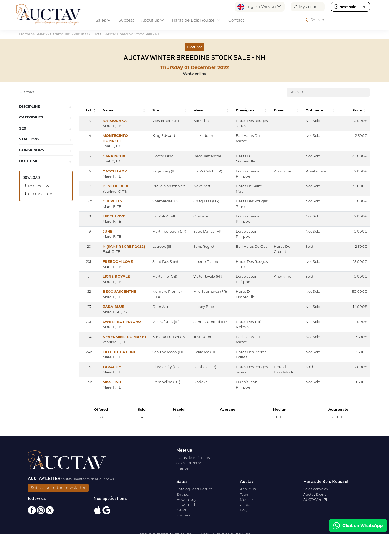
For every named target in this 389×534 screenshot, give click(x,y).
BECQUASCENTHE (115, 286)
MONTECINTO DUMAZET (120, 135)
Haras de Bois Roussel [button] (196, 20)
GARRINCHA (109, 150)
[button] (90, 110)
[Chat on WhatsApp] (358, 525)
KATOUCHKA (110, 120)
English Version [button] (259, 7)
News (181, 508)
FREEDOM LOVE (113, 256)
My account (308, 6)
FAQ (243, 508)
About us (248, 487)
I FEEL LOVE (109, 211)
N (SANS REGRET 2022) (119, 241)
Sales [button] (103, 20)
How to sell (185, 503)
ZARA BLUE (109, 301)
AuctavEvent (314, 493)
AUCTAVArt (315, 498)
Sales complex (315, 487)
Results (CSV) (37, 186)
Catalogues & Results (194, 487)
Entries (182, 493)
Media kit (248, 498)
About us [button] (152, 20)
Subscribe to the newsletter (58, 486)
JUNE (103, 226)
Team (245, 493)
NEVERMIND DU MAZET (120, 331)
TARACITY (107, 361)
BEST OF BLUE (111, 181)
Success (126, 20)
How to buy (186, 498)
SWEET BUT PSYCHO (117, 316)
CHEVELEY (108, 196)
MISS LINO (107, 377)
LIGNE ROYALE (111, 271)
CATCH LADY (110, 166)
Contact (236, 20)
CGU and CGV (38, 194)
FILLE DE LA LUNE (115, 346)
